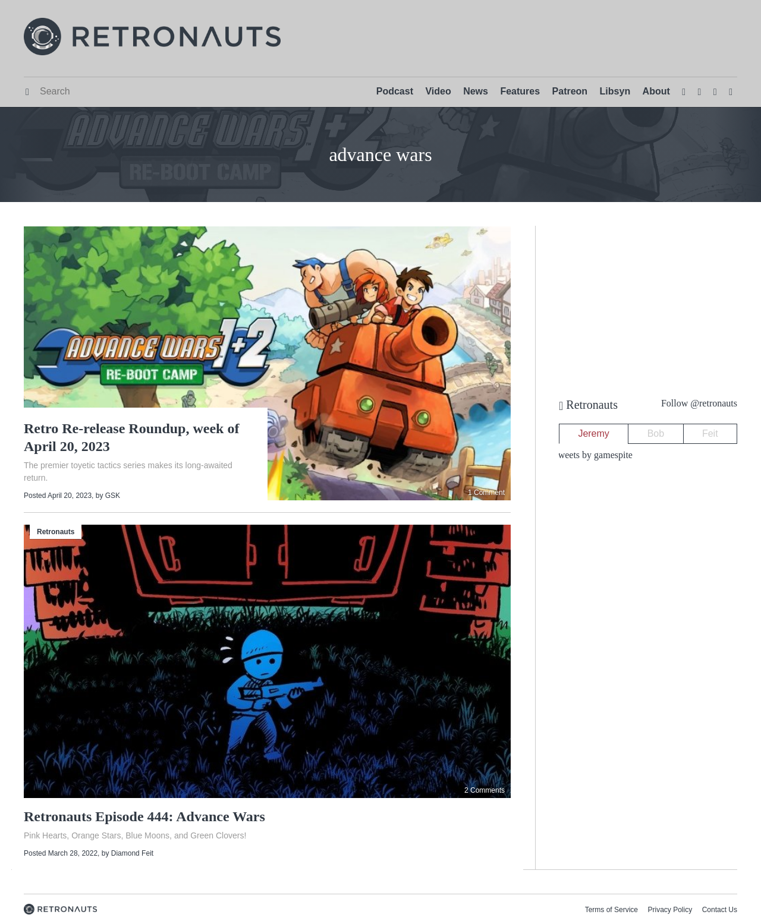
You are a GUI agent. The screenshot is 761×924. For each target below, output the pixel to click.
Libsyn (615, 91)
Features (520, 91)
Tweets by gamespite (593, 455)
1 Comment (486, 492)
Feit (710, 433)
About (656, 91)
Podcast (394, 91)
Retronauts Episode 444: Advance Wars (144, 816)
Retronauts (55, 532)
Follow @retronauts (699, 403)
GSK (112, 495)
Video (438, 91)
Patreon (570, 91)
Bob (655, 433)
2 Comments (484, 790)
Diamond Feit (132, 853)
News (475, 91)
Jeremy (593, 433)
